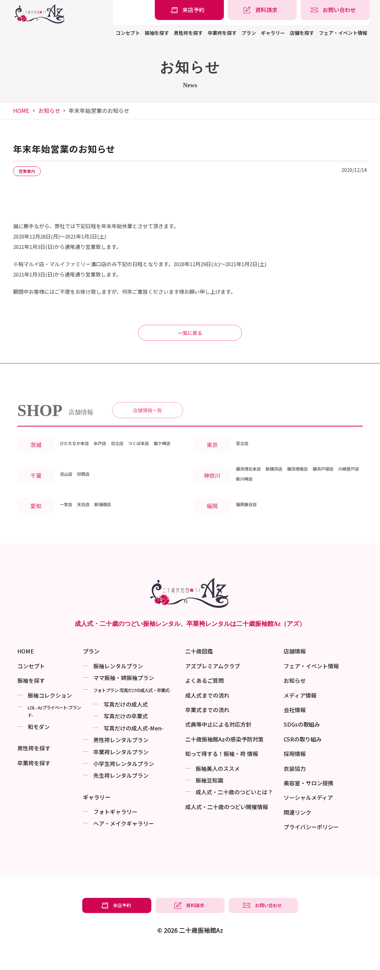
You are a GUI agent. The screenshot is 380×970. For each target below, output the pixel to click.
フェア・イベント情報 (343, 32)
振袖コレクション (50, 714)
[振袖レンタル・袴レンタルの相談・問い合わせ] (335, 10)
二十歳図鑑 (199, 670)
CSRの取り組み (303, 758)
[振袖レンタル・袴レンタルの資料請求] (262, 10)
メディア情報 (300, 714)
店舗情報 (295, 670)
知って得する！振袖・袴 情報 (221, 772)
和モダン (39, 745)
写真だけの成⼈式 (126, 723)
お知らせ (49, 110)
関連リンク (297, 831)
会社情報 (295, 728)
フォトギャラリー (115, 830)
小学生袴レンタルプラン (123, 782)
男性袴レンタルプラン (121, 758)
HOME (21, 110)
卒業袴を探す (222, 32)
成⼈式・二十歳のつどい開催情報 (226, 825)
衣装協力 (295, 787)
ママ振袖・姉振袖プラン (123, 696)
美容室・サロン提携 (308, 801)
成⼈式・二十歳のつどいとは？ (234, 810)
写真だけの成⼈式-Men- (133, 747)
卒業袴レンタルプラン (121, 770)
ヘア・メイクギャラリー (123, 842)
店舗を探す (302, 32)
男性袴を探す (188, 32)
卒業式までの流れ (207, 728)
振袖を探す (157, 32)
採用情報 (295, 772)
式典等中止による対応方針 (218, 743)
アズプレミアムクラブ (212, 684)
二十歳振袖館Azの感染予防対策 (224, 758)
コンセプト (128, 32)
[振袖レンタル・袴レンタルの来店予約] (189, 10)
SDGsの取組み (302, 743)
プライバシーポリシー (311, 845)
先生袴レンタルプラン (121, 794)
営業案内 (31, 171)
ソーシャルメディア (308, 816)
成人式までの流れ (207, 714)
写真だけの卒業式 (126, 734)
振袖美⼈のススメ (218, 787)
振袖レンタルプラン (118, 684)
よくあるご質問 (204, 699)
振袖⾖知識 (209, 799)
